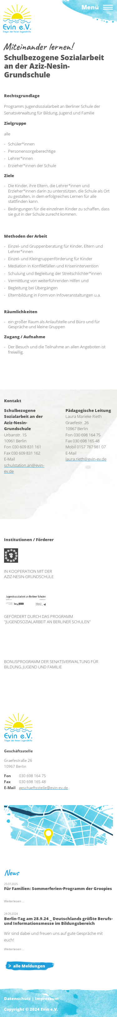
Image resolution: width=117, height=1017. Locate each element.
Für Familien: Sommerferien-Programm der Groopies (58, 888)
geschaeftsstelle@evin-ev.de (43, 787)
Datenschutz (17, 998)
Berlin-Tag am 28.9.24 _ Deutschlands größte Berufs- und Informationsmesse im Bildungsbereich (58, 921)
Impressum (47, 998)
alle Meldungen (29, 966)
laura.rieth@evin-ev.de (86, 459)
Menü (90, 7)
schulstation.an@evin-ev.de (24, 468)
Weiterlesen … (14, 901)
